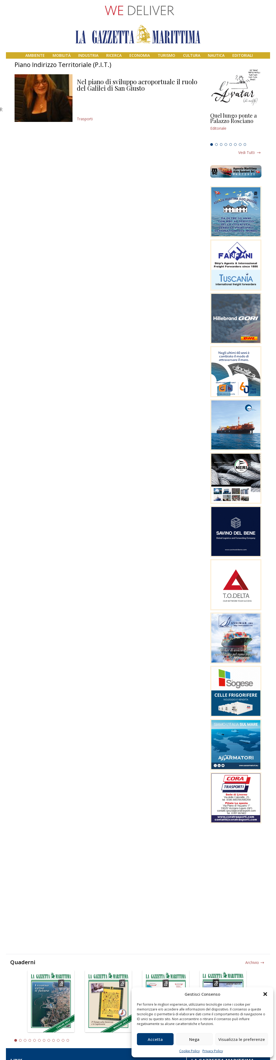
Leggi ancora (235, 127)
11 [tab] (63, 1040)
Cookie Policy (189, 1051)
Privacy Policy (212, 1051)
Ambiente (35, 55)
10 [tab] (58, 1040)
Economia (139, 55)
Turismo (166, 55)
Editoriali (242, 55)
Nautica (216, 55)
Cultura (191, 55)
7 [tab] (240, 144)
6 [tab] (235, 144)
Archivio (252, 962)
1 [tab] (211, 144)
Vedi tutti (246, 152)
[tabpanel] (235, 127)
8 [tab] (245, 144)
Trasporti (85, 118)
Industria (88, 55)
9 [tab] (53, 1040)
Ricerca (114, 55)
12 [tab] (68, 1040)
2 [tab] (216, 144)
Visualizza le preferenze (241, 1039)
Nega (194, 1039)
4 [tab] (226, 144)
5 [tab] (230, 144)
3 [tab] (221, 144)
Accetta (155, 1039)
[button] (265, 994)
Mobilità (62, 55)
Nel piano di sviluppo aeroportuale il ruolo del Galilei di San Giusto (137, 84)
